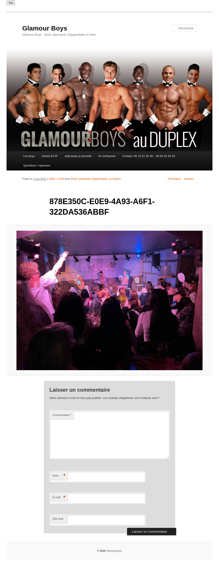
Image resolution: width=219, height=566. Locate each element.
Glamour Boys (44, 28)
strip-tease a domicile (78, 156)
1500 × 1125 (56, 178)
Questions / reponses (36, 165)
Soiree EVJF (50, 156)
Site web (57, 518)
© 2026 (101, 550)
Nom (58, 476)
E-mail (58, 497)
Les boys (29, 156)
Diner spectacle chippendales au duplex (96, 178)
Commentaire (62, 415)
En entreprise (107, 156)
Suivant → (190, 178)
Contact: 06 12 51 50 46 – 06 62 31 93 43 (148, 156)
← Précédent (173, 178)
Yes (10, 2)
